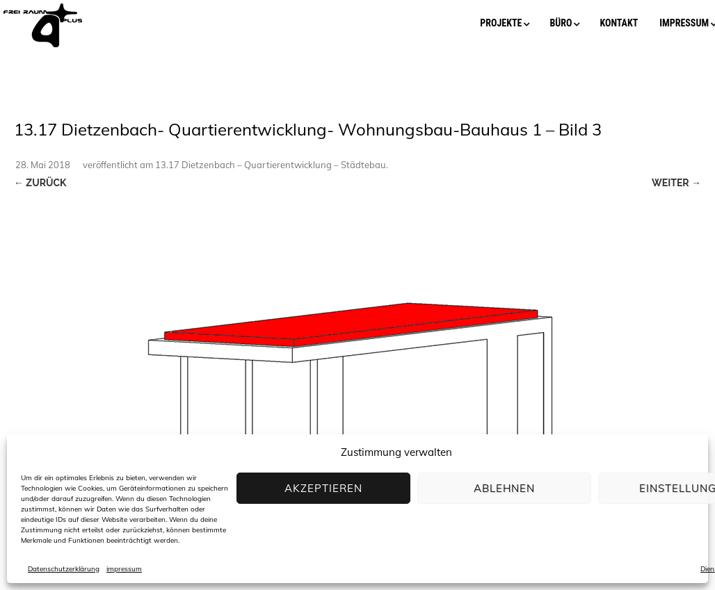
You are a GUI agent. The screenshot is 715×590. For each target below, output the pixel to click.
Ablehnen (504, 488)
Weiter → (676, 182)
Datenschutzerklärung (63, 568)
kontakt (619, 22)
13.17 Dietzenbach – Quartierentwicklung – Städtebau (270, 164)
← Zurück (40, 182)
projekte (501, 22)
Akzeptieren (323, 488)
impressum (124, 568)
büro (560, 22)
